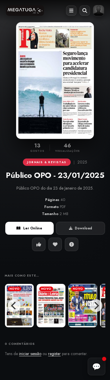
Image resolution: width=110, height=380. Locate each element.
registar (54, 354)
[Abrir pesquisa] (84, 10)
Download (80, 228)
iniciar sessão (30, 354)
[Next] (95, 305)
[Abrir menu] (71, 10)
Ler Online (29, 228)
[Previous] (14, 305)
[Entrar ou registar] (98, 10)
